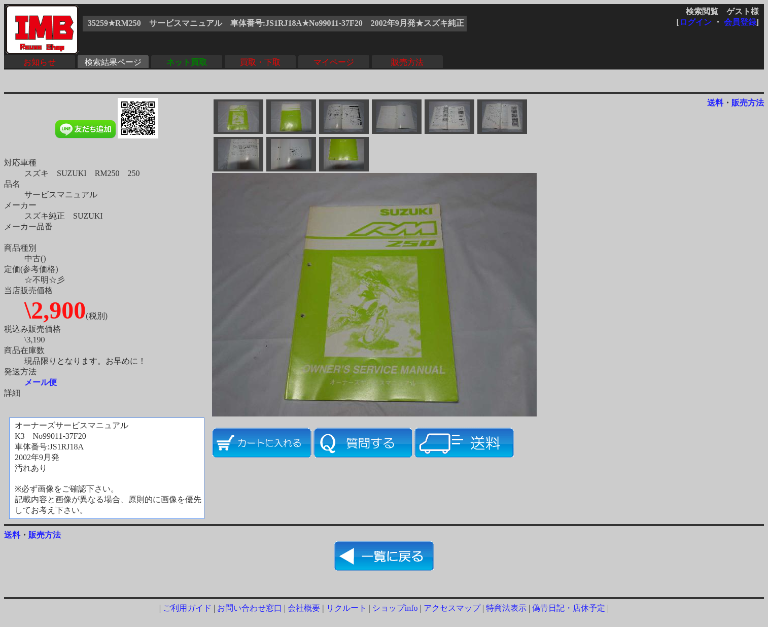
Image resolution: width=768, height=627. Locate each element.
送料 (715, 102)
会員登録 (740, 22)
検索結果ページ (113, 62)
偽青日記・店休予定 (568, 608)
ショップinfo (395, 608)
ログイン (695, 22)
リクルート (346, 608)
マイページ (333, 62)
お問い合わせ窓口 (249, 608)
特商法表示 (506, 608)
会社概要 (304, 608)
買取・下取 (260, 62)
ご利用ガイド (187, 608)
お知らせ (39, 62)
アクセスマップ (452, 608)
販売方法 (407, 62)
